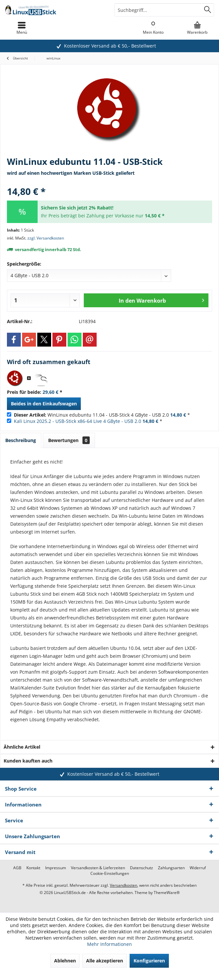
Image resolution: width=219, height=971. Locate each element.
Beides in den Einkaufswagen (44, 403)
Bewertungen (69, 440)
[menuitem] (197, 28)
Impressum (55, 868)
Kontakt (33, 868)
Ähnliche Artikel (22, 747)
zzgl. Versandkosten (45, 238)
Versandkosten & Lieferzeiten (98, 868)
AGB (17, 868)
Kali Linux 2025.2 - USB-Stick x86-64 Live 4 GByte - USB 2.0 (77, 421)
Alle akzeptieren (104, 960)
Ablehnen (65, 960)
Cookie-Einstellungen (109, 873)
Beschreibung (20, 440)
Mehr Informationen (109, 944)
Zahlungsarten (171, 868)
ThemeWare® (167, 892)
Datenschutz (141, 868)
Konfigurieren (149, 960)
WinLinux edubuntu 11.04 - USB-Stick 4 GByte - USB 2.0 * (102, 415)
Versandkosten (123, 885)
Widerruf (198, 868)
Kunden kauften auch (28, 761)
